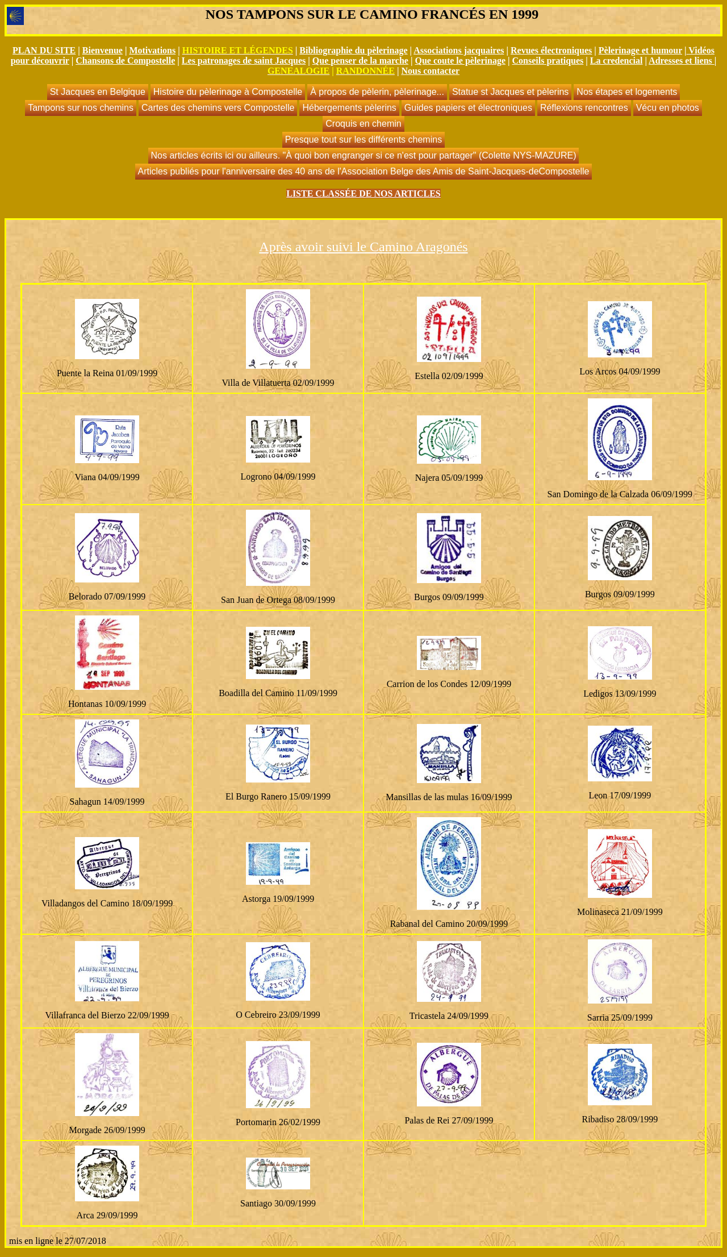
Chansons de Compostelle (125, 60)
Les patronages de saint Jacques (244, 60)
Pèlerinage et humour (640, 50)
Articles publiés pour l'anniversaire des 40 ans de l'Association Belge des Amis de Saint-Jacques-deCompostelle (364, 171)
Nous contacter (430, 71)
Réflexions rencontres (584, 108)
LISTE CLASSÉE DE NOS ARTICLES (363, 193)
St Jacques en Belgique (97, 92)
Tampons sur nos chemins (80, 108)
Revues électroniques (551, 50)
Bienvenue (102, 50)
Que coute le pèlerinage (460, 60)
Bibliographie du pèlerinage (353, 50)
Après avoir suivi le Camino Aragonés (363, 246)
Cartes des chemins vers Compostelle (217, 108)
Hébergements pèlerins (349, 108)
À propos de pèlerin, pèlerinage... (377, 92)
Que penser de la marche (360, 60)
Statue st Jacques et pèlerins (510, 92)
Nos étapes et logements (626, 92)
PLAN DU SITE (44, 50)
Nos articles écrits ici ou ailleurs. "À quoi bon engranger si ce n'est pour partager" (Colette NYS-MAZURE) (363, 155)
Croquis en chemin (363, 123)
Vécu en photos (667, 108)
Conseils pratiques (548, 60)
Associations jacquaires (458, 50)
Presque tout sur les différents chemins (363, 139)
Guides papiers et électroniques (468, 108)
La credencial (616, 60)
